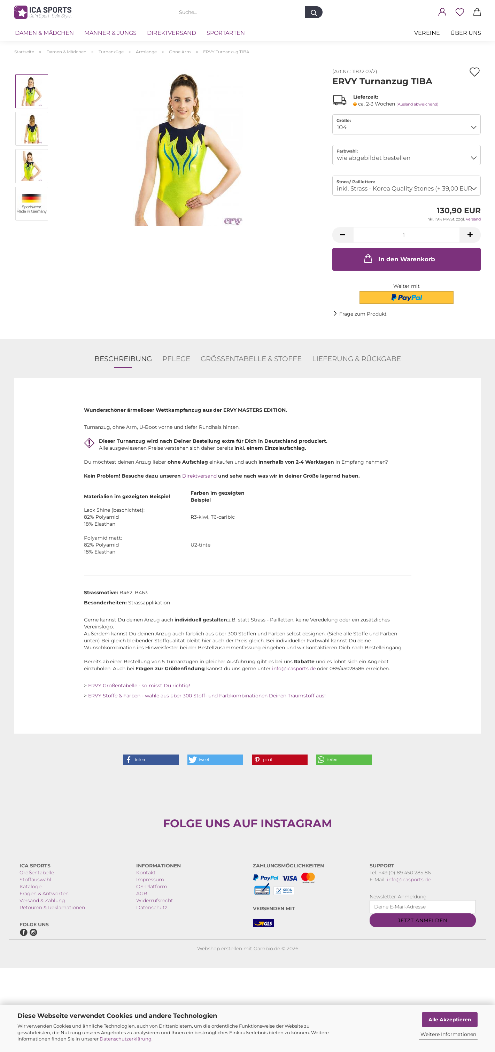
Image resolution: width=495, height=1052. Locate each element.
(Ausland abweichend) (417, 104)
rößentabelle (38, 957)
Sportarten (226, 33)
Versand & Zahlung (42, 985)
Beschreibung (123, 359)
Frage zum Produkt (363, 314)
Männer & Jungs (110, 33)
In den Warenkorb (399, 258)
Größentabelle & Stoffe (251, 359)
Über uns (465, 33)
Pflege (176, 359)
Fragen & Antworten (44, 978)
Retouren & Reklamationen (52, 992)
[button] (442, 12)
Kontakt (146, 957)
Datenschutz (151, 992)
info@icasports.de (294, 668)
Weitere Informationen (448, 1034)
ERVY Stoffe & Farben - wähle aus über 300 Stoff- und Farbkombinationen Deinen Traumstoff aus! (207, 696)
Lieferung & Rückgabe (356, 359)
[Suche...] (314, 12)
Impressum (150, 964)
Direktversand (171, 33)
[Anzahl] (406, 235)
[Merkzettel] (460, 12)
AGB (141, 978)
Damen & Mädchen (44, 33)
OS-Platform (151, 971)
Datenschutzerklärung (126, 1039)
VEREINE (427, 33)
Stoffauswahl (35, 964)
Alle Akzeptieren (449, 1019)
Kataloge (30, 971)
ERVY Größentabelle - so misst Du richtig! (139, 685)
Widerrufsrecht (154, 985)
